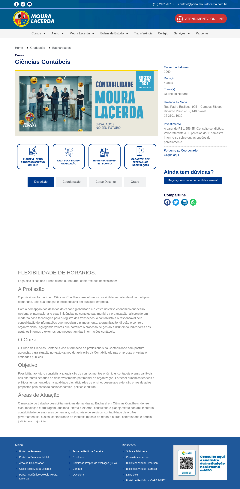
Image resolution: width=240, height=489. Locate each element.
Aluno (58, 33)
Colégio (163, 33)
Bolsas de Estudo (114, 33)
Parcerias (202, 33)
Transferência (143, 33)
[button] (167, 202)
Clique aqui (171, 155)
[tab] (41, 182)
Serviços (182, 33)
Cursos (39, 33)
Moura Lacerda (82, 33)
